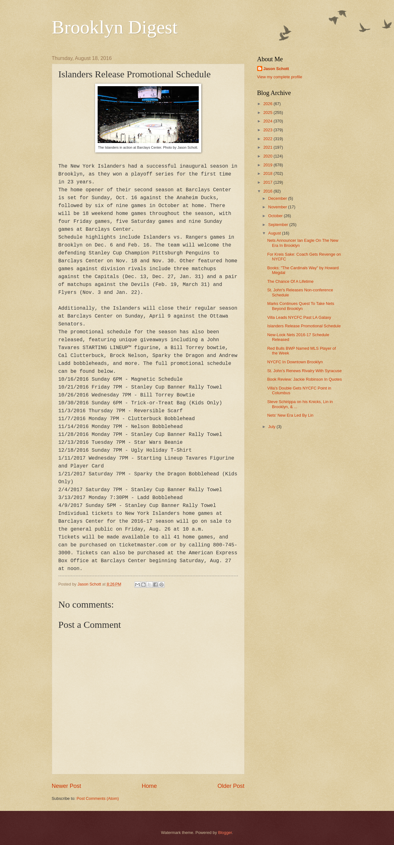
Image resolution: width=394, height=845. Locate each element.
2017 (268, 182)
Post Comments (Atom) (97, 798)
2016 (268, 191)
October (276, 215)
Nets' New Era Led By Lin (290, 415)
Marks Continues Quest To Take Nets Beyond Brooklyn (300, 306)
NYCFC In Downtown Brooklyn (295, 362)
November (278, 207)
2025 (268, 112)
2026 (268, 103)
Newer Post (66, 786)
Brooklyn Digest (115, 27)
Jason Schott (276, 68)
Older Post (230, 786)
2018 (268, 173)
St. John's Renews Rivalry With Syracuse (304, 370)
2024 (268, 121)
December (278, 198)
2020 (268, 156)
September (278, 224)
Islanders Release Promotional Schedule (304, 326)
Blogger (225, 832)
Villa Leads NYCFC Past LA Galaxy (299, 317)
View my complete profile (279, 76)
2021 (268, 147)
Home (149, 786)
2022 (268, 138)
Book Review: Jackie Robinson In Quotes (304, 379)
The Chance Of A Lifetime (290, 281)
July (272, 426)
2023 (268, 130)
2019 (268, 165)
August (275, 233)
